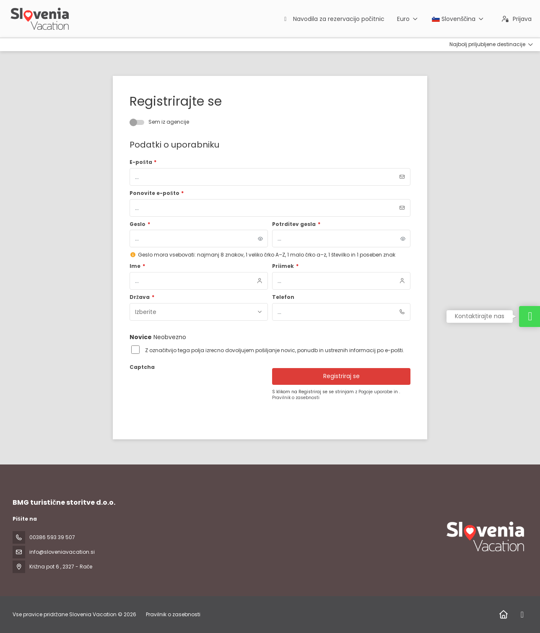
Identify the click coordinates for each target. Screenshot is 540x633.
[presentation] (193, 389)
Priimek (285, 266)
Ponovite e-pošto (157, 193)
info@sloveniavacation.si (62, 551)
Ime (137, 266)
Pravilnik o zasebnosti (295, 397)
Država (142, 297)
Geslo (140, 224)
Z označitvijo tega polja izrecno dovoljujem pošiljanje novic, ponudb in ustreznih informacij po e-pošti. (274, 350)
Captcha (142, 367)
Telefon (283, 297)
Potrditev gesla (296, 224)
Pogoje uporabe (376, 392)
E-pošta (143, 162)
